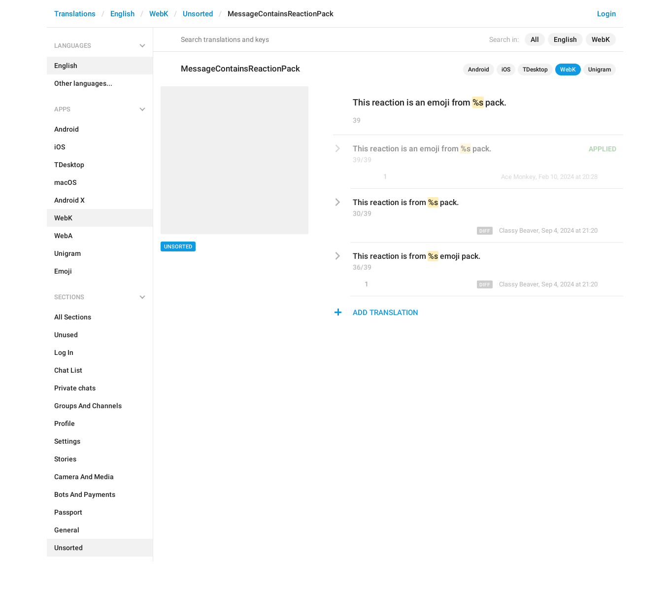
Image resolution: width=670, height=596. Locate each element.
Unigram (599, 69)
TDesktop (535, 69)
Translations (75, 13)
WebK (158, 13)
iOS (506, 69)
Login (606, 13)
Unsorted (198, 13)
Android (478, 69)
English (122, 13)
